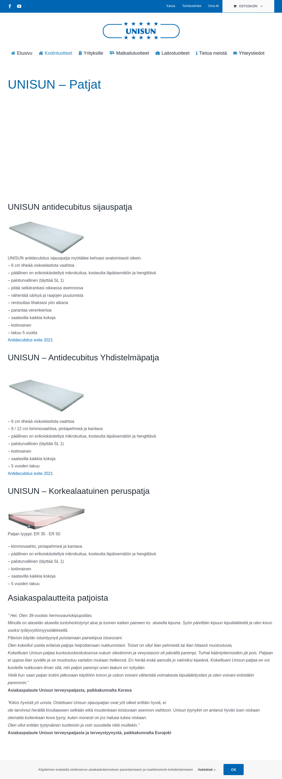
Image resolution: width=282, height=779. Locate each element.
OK (233, 769)
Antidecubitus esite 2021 (30, 340)
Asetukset (207, 769)
